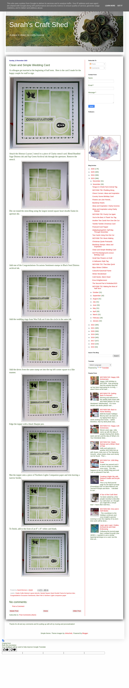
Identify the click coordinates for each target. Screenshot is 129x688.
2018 (93, 337)
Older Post (77, 611)
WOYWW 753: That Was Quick (103, 264)
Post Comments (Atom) (27, 615)
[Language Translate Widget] (99, 365)
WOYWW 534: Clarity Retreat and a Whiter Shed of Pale (109, 444)
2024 (93, 175)
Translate (103, 368)
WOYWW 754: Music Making (102, 238)
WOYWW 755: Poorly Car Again (104, 214)
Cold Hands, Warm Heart (101, 277)
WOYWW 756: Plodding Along (103, 190)
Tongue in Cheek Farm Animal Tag (104, 187)
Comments (94, 68)
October (96, 292)
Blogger (85, 633)
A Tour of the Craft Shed (108, 495)
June (95, 305)
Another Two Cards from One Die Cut (105, 220)
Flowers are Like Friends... (102, 200)
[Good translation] (5, 650)
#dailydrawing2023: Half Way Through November (102, 231)
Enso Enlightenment (99, 280)
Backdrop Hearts (98, 203)
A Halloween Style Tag (100, 261)
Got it (119, 6)
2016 (93, 344)
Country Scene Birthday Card (103, 196)
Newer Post (14, 611)
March (95, 314)
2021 (93, 328)
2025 (93, 172)
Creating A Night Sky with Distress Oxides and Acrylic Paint (110, 478)
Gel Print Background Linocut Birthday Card (103, 254)
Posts (93, 64)
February (96, 318)
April (94, 311)
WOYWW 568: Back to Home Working (108, 411)
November (97, 184)
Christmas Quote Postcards (102, 241)
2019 (93, 334)
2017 (93, 341)
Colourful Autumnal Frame (101, 271)
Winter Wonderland (99, 274)
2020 (93, 331)
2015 (93, 347)
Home (45, 611)
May (94, 308)
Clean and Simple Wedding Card (104, 250)
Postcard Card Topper (100, 227)
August (95, 299)
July (94, 302)
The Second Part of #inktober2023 (104, 283)
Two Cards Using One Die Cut (103, 235)
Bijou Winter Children (100, 267)
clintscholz (68, 633)
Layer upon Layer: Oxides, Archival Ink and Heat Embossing (109, 527)
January (96, 321)
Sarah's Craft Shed (38, 25)
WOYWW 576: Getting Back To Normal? (108, 394)
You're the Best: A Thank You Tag (104, 217)
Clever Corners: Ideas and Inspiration (105, 193)
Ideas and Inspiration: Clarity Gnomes (106, 206)
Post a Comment (18, 606)
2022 (93, 325)
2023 (93, 178)
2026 (93, 169)
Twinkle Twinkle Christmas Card (103, 224)
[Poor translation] (13, 650)
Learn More (110, 6)
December (97, 181)
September (97, 296)
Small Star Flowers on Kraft (102, 258)
